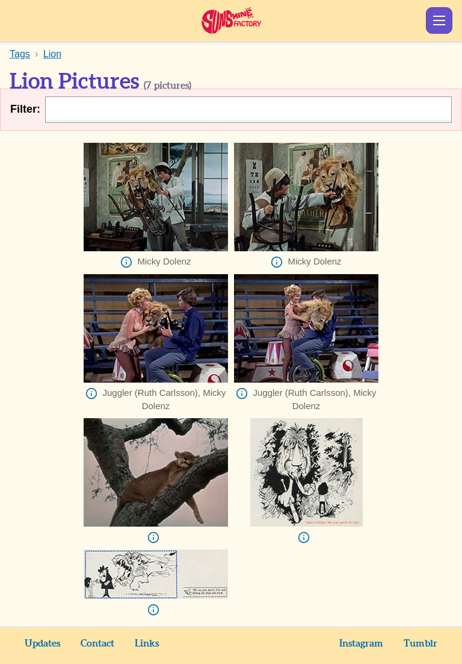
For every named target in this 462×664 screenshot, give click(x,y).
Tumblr (420, 643)
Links (147, 643)
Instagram (361, 643)
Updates (42, 643)
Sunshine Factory (231, 20)
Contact (97, 643)
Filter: (25, 109)
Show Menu (439, 20)
